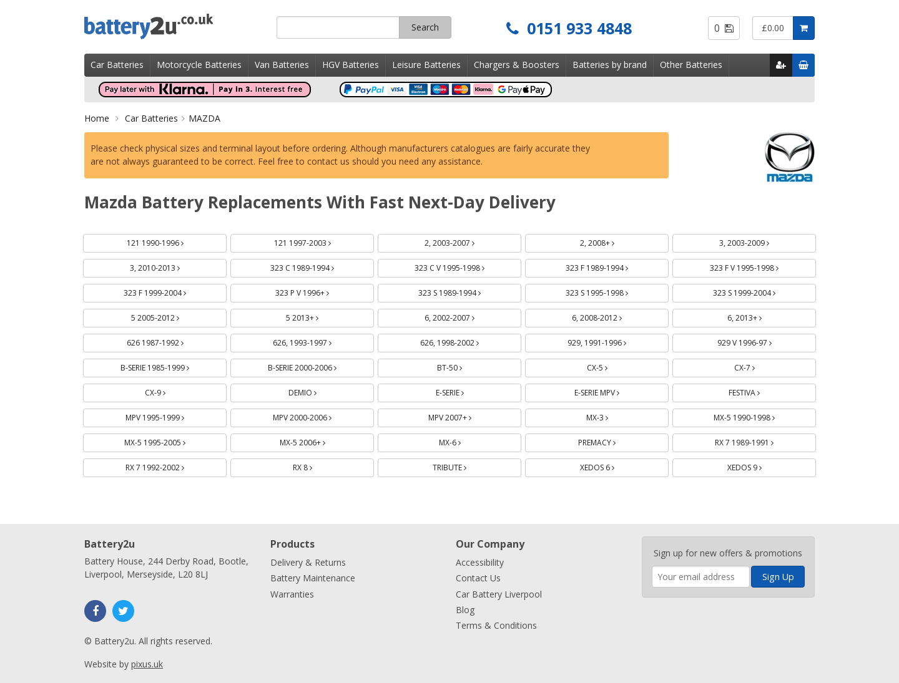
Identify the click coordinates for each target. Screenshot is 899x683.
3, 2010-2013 (169, 266)
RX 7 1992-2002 (169, 465)
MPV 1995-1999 (169, 416)
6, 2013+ (759, 316)
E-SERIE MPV (611, 391)
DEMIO (317, 391)
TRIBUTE (464, 465)
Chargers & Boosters (516, 64)
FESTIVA (759, 391)
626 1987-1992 (170, 341)
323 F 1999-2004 (169, 291)
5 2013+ (317, 316)
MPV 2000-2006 (317, 416)
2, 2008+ (612, 241)
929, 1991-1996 (611, 341)
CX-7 (759, 366)
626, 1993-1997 (317, 341)
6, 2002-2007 (464, 316)
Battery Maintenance (312, 578)
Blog (465, 610)
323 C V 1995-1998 (464, 266)
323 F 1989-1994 (611, 266)
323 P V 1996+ (316, 291)
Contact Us (478, 578)
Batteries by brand (609, 64)
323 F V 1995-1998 (759, 266)
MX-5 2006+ (317, 441)
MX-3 (611, 416)
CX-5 (612, 366)
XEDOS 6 (612, 465)
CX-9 (170, 391)
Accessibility (480, 562)
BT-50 (464, 366)
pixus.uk (147, 664)
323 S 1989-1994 (464, 291)
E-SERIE (464, 391)
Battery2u (175, 26)
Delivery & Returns (308, 562)
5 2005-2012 (170, 316)
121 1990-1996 (170, 241)
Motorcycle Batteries (199, 64)
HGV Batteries (350, 64)
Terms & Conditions (496, 625)
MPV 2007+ (464, 416)
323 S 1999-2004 (759, 291)
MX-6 (464, 441)
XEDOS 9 (759, 465)
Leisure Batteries (426, 64)
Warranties (292, 594)
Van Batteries (282, 64)
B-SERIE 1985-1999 (169, 366)
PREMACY (611, 441)
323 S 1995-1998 (611, 291)
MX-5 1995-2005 (169, 441)
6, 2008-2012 (611, 316)
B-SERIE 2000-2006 (317, 366)
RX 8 (317, 465)
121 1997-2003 (317, 241)
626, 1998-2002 (464, 341)
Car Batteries (117, 64)
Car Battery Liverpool (499, 594)
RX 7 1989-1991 (759, 441)
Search (425, 27)
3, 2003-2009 (758, 241)
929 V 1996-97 (759, 341)
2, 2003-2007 (464, 241)
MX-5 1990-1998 (759, 416)
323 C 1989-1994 (316, 266)
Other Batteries (691, 64)
